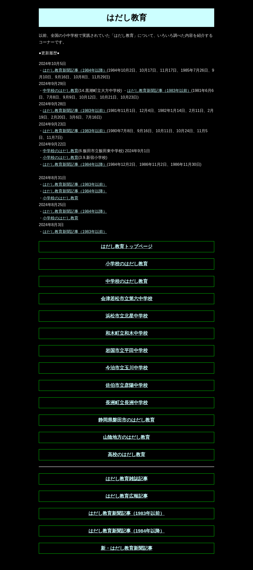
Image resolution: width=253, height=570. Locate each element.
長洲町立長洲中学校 (126, 402)
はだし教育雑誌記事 (126, 478)
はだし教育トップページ (126, 246)
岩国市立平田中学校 (126, 350)
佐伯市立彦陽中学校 (126, 385)
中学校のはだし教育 (60, 90)
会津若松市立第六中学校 (126, 298)
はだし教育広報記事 (126, 496)
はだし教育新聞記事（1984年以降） (75, 70)
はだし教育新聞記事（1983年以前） (159, 90)
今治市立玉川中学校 (126, 367)
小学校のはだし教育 (60, 157)
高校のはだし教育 (126, 454)
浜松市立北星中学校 (126, 315)
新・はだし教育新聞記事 (126, 548)
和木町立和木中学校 (126, 333)
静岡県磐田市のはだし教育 (126, 419)
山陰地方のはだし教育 (126, 437)
